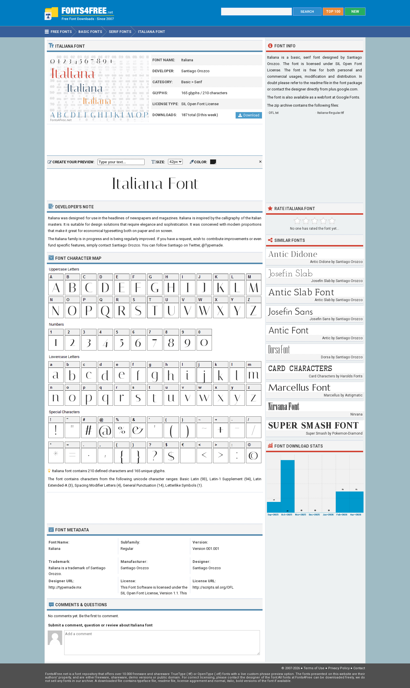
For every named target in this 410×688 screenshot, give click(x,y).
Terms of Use (314, 668)
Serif (198, 82)
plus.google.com (343, 89)
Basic (186, 82)
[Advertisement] (155, 140)
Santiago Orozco (195, 71)
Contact (359, 668)
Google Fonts (347, 97)
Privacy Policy (339, 668)
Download (248, 115)
